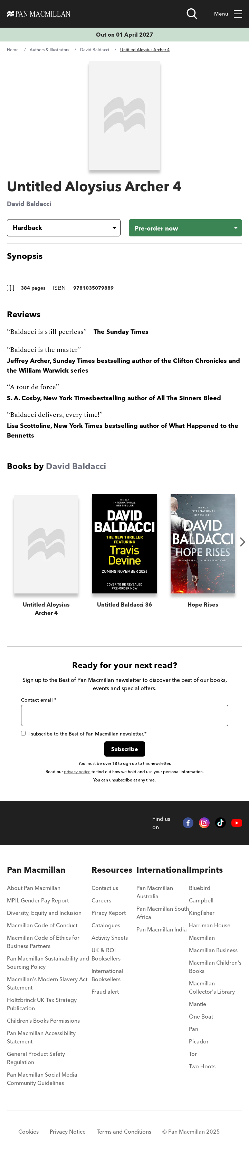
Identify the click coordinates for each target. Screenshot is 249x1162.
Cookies (28, 1131)
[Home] (39, 14)
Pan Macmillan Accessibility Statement (41, 1037)
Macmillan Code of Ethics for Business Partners (43, 941)
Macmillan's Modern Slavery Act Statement (47, 983)
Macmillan (202, 937)
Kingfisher (201, 912)
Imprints (206, 870)
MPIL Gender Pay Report (38, 900)
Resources (112, 870)
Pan (193, 1028)
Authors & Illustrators (49, 49)
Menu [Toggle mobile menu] (228, 14)
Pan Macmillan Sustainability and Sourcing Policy (48, 962)
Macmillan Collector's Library (212, 987)
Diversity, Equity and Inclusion (44, 912)
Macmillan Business (213, 950)
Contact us (105, 887)
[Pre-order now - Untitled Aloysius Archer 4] (185, 227)
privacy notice (77, 771)
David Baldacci (94, 49)
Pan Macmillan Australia (154, 892)
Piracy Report (109, 912)
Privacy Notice (68, 1131)
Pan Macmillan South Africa (162, 912)
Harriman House (209, 925)
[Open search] (192, 13)
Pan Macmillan (36, 870)
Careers (101, 900)
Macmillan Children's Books (215, 966)
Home (13, 49)
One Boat (201, 1016)
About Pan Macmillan (33, 887)
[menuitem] (49, 890)
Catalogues (106, 925)
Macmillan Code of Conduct (42, 925)
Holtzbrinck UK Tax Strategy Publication (42, 1004)
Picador (199, 1041)
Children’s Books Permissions (43, 1020)
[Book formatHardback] (58, 227)
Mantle (197, 1004)
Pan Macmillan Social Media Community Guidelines (42, 1078)
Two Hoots (202, 1066)
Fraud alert (105, 991)
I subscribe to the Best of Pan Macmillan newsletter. (83, 734)
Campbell (201, 900)
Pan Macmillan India (161, 929)
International (162, 870)
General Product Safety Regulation (36, 1058)
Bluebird (199, 887)
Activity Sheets (110, 937)
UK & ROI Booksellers (106, 954)
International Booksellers (107, 975)
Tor (193, 1053)
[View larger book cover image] (125, 115)
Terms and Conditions (124, 1131)
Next (243, 542)
